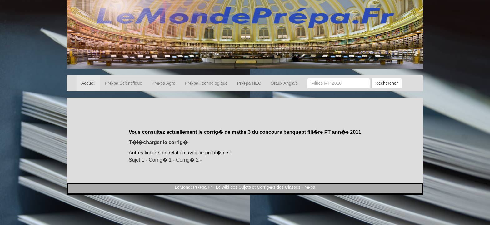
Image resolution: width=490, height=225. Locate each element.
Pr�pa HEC (249, 83)
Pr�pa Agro (163, 83)
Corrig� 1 (160, 159)
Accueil (88, 83)
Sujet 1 (136, 159)
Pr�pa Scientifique (123, 83)
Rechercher (386, 83)
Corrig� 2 (187, 159)
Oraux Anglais (284, 83)
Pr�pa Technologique (206, 83)
